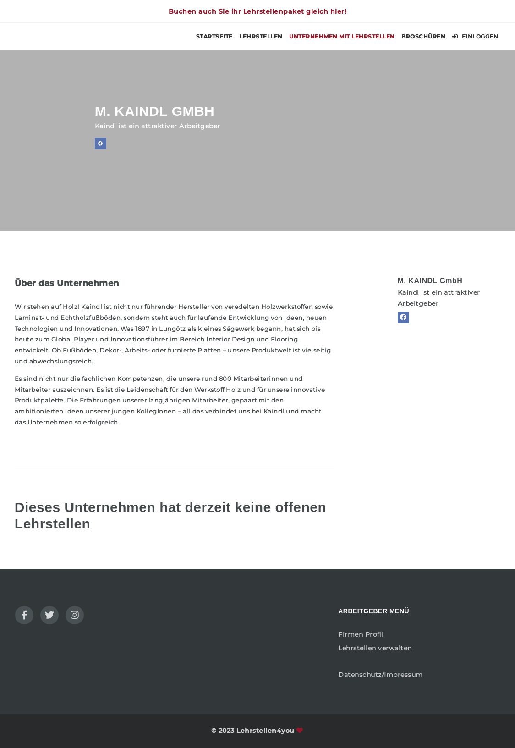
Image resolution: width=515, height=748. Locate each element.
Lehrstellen (261, 36)
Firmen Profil (361, 634)
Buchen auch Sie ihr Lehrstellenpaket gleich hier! (258, 11)
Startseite (214, 36)
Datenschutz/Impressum (380, 675)
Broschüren (423, 36)
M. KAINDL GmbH (430, 281)
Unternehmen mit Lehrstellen (342, 36)
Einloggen (475, 36)
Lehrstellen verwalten (375, 648)
